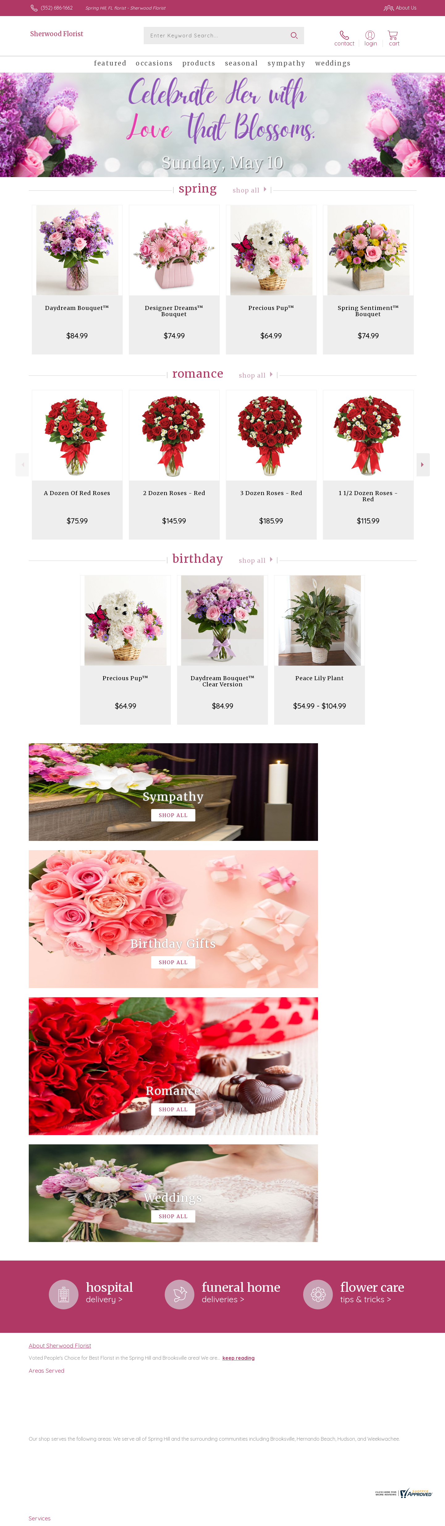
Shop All (246, 185)
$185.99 (271, 516)
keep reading (238, 1100)
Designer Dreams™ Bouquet (174, 306)
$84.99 (77, 331)
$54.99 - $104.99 (319, 701)
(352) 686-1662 (57, 8)
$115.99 (368, 516)
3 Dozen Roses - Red (271, 488)
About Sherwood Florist (60, 1087)
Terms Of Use (281, 1519)
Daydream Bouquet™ (77, 303)
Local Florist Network (362, 1519)
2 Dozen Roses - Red (174, 488)
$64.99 (271, 331)
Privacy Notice (318, 1519)
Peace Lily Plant (319, 673)
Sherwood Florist (56, 34)
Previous (22, 460)
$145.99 (174, 516)
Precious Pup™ (271, 303)
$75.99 (77, 516)
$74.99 (174, 331)
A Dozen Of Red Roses (77, 488)
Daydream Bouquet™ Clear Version (223, 677)
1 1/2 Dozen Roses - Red (368, 491)
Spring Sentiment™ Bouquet (368, 306)
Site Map (400, 1519)
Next (423, 460)
